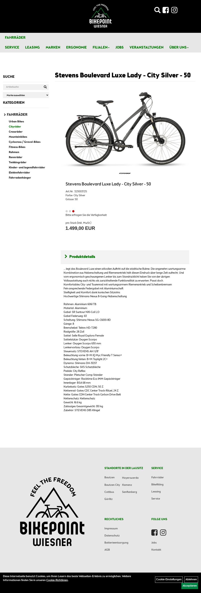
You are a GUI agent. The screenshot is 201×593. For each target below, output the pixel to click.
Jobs (119, 47)
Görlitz (108, 499)
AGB (107, 550)
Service (12, 47)
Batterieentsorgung (116, 543)
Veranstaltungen (147, 47)
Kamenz (127, 485)
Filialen (101, 47)
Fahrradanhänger (20, 178)
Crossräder (16, 132)
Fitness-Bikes (17, 147)
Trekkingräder (17, 162)
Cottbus (109, 492)
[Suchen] (45, 87)
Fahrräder (15, 37)
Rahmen (14, 152)
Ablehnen (191, 579)
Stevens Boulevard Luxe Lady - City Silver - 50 (123, 75)
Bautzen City (112, 485)
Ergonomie (76, 47)
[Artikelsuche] (157, 11)
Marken (53, 47)
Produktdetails (80, 256)
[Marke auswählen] (26, 95)
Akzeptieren (190, 586)
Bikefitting (157, 485)
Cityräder (15, 127)
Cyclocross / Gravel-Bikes (24, 142)
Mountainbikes (18, 137)
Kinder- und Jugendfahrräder (27, 168)
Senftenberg (129, 492)
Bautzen (109, 477)
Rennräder (15, 157)
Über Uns (179, 47)
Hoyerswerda (130, 478)
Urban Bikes (16, 122)
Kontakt (156, 550)
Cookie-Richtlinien (57, 580)
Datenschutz (112, 536)
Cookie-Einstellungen (169, 579)
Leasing (32, 47)
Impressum (111, 529)
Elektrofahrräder (19, 173)
